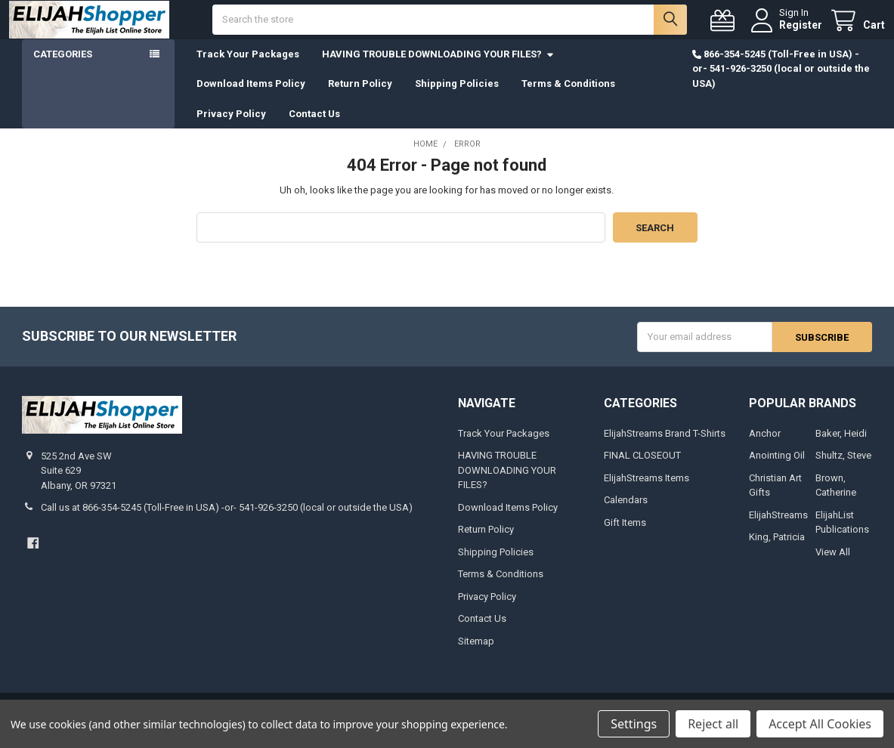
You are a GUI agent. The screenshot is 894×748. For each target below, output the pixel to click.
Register (787, 32)
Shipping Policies (457, 97)
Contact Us (314, 127)
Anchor (765, 447)
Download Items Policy (250, 97)
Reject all (713, 724)
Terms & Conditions (568, 97)
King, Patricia (777, 550)
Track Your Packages (247, 67)
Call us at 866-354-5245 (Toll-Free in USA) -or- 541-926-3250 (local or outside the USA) (227, 521)
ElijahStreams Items (646, 491)
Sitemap (476, 654)
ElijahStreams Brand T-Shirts (664, 447)
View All (832, 565)
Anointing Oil (777, 468)
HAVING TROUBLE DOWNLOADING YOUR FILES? (438, 67)
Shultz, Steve (843, 468)
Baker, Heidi (841, 447)
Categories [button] (62, 67)
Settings (634, 724)
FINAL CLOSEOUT (642, 468)
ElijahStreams (778, 528)
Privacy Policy (231, 127)
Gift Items (625, 536)
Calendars (626, 513)
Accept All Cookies (820, 724)
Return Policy (360, 97)
